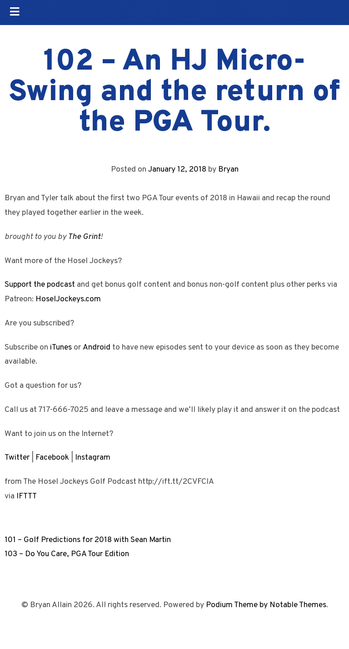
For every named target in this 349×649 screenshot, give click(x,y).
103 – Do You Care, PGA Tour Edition (67, 554)
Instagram (92, 457)
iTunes (61, 347)
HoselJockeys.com (68, 299)
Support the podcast (40, 284)
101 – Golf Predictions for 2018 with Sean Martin (88, 540)
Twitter (17, 457)
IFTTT (26, 496)
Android (96, 347)
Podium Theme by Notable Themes (266, 605)
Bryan (228, 169)
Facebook (52, 457)
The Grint (84, 237)
